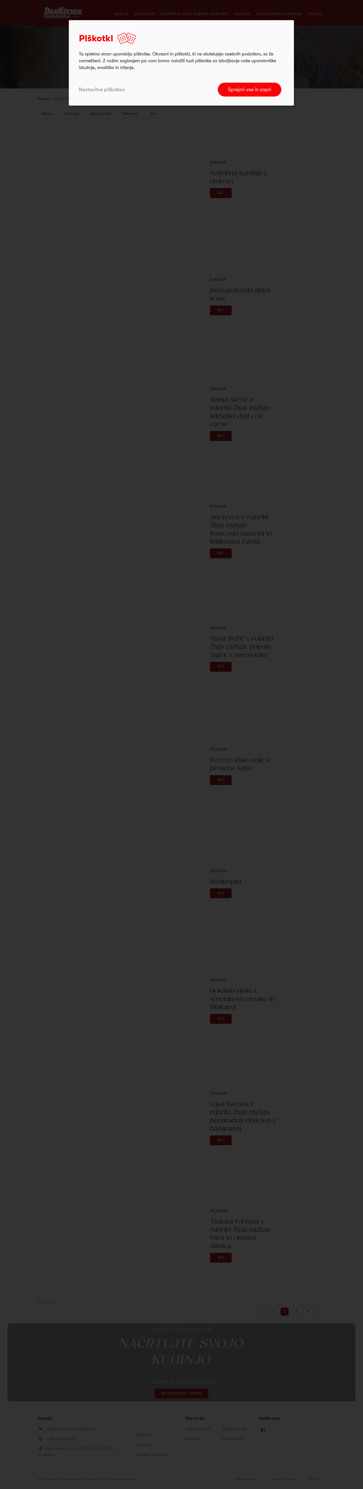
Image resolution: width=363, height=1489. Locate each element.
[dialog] (181, 63)
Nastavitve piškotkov (102, 89)
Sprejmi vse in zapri (249, 89)
